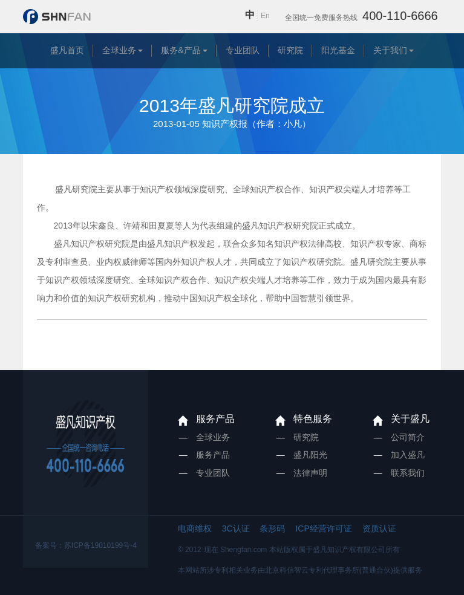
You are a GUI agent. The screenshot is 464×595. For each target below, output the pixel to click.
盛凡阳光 (310, 455)
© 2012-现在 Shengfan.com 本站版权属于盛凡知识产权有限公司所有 (289, 549)
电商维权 (195, 528)
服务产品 (215, 419)
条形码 (272, 528)
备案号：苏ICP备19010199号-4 (86, 545)
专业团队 (243, 50)
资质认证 (379, 528)
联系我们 (408, 473)
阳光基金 (338, 50)
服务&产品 (180, 50)
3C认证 (236, 528)
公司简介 (408, 437)
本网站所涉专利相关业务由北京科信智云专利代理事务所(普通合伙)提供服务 (300, 570)
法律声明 (310, 473)
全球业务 (119, 50)
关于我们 (390, 50)
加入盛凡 (408, 455)
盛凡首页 (67, 50)
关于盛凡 (410, 419)
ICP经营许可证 (323, 528)
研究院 (290, 50)
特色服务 (312, 419)
